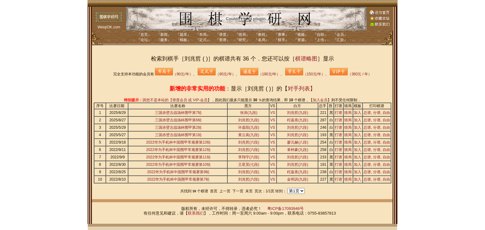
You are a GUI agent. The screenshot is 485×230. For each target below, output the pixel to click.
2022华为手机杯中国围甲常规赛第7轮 (178, 179)
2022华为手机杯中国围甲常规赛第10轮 (178, 164)
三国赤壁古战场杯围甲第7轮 (178, 113)
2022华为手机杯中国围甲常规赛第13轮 (178, 142)
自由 (386, 113)
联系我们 (196, 213)
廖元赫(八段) (297, 142)
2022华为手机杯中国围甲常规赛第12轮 (178, 150)
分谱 (376, 113)
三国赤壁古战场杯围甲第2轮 (178, 127)
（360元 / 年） (351, 74)
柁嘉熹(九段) (297, 120)
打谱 (338, 113)
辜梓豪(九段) (297, 150)
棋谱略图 (306, 59)
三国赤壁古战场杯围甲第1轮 (178, 135)
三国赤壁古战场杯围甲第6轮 (178, 120)
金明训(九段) (297, 179)
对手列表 (299, 89)
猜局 (348, 113)
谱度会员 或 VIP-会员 (190, 100)
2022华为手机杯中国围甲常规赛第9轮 (178, 172)
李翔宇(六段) (248, 157)
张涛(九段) (248, 113)
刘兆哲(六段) (297, 127)
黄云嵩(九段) (248, 135)
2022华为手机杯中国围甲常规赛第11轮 (178, 157)
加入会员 (320, 100)
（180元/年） (260, 74)
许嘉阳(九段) (248, 127)
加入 (357, 113)
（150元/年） (305, 74)
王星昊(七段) (248, 164)
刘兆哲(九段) (297, 113)
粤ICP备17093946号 (285, 208)
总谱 (367, 113)
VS (272, 113)
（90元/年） (174, 74)
